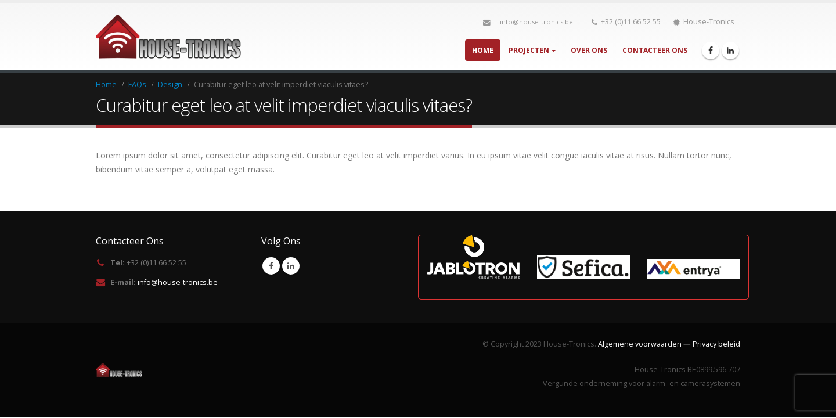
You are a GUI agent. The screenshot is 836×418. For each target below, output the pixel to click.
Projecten (529, 50)
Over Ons (589, 50)
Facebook (271, 266)
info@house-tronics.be (536, 21)
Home (482, 50)
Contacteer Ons (654, 50)
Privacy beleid (716, 344)
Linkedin (291, 266)
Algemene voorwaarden (640, 344)
